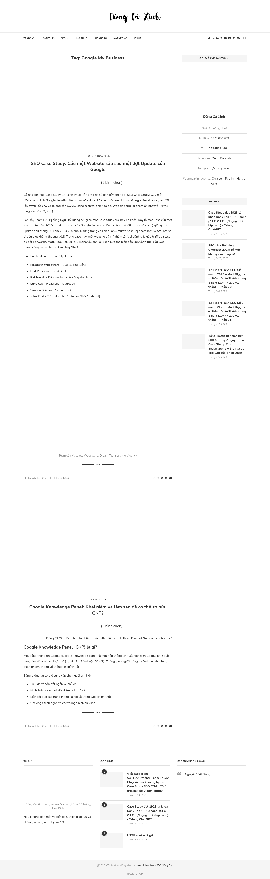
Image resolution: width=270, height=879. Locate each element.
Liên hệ (137, 38)
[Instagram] (213, 38)
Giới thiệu (49, 38)
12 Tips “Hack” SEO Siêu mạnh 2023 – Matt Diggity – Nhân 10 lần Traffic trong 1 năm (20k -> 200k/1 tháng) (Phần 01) (227, 312)
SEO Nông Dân (164, 865)
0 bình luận (62, 478)
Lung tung (80, 38)
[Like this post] (153, 478)
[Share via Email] (170, 478)
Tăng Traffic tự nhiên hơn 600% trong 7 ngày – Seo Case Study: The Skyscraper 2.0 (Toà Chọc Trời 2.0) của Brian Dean (226, 345)
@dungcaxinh (221, 168)
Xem (97, 464)
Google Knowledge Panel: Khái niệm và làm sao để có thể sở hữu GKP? (97, 610)
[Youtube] (225, 38)
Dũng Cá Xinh (221, 158)
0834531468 (218, 148)
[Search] (245, 38)
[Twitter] (209, 38)
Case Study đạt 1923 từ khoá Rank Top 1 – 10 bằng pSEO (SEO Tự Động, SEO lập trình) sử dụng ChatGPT (227, 221)
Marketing (120, 38)
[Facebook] (205, 38)
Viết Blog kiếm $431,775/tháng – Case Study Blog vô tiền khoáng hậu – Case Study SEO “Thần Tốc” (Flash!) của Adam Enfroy (148, 782)
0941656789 (220, 138)
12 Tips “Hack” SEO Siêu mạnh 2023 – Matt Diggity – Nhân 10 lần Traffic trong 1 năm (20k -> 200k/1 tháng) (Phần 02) (227, 279)
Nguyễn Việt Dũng (197, 774)
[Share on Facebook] (158, 478)
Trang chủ (30, 38)
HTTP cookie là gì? (140, 835)
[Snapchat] (234, 38)
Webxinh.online (145, 865)
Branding (101, 38)
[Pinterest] (217, 38)
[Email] (229, 38)
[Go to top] (135, 874)
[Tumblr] (221, 38)
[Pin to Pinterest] (166, 478)
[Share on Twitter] (162, 478)
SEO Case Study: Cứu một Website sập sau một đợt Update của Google (98, 166)
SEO (63, 38)
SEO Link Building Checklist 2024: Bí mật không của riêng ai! (224, 250)
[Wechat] (238, 38)
